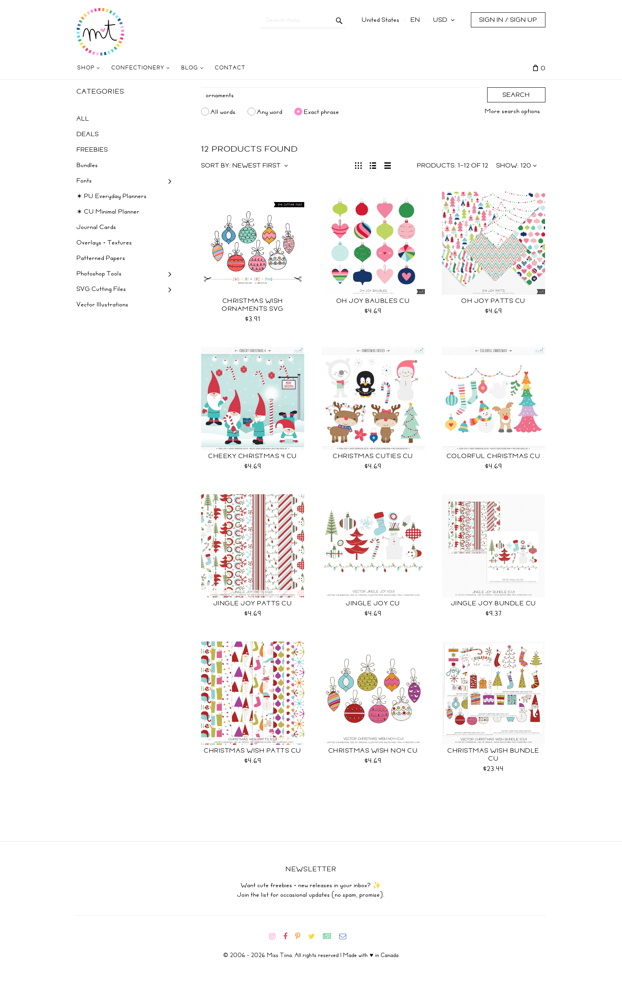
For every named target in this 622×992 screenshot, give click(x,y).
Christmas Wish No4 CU (373, 750)
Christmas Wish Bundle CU (493, 754)
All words (223, 111)
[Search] (340, 95)
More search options (512, 111)
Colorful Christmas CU (494, 456)
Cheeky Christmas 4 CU (252, 456)
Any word (269, 111)
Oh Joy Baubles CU (373, 301)
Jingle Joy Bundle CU (493, 603)
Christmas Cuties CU (373, 456)
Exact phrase (321, 111)
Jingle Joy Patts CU (252, 603)
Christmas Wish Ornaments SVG (253, 305)
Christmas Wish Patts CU (252, 750)
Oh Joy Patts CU (493, 301)
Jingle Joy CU (373, 603)
